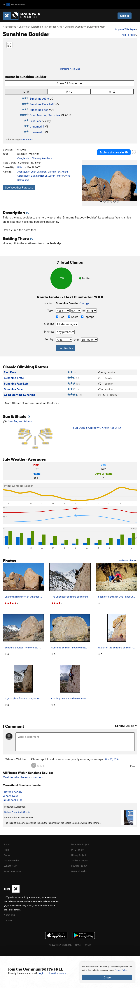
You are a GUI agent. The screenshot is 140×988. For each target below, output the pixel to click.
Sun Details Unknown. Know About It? (97, 427)
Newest (26, 777)
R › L (69, 91)
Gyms (7, 855)
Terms (78, 944)
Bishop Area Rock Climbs (17, 812)
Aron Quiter (23, 171)
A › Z (112, 91)
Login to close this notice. (52, 973)
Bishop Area (55, 26)
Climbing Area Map (70, 68)
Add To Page (129, 34)
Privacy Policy (121, 970)
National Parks (79, 871)
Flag (132, 766)
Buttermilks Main (96, 26)
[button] (85, 183)
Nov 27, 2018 (112, 759)
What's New (10, 795)
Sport (73, 316)
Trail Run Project (79, 860)
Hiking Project (78, 855)
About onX (9, 914)
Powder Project (79, 865)
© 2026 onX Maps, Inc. (60, 944)
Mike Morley (54, 171)
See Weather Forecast (19, 187)
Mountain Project (80, 844)
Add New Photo (127, 560)
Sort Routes (26, 139)
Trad (60, 316)
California (24, 26)
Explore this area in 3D (113, 152)
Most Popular (11, 777)
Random (38, 777)
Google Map (23, 158)
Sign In (124, 15)
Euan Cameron (38, 171)
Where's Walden (15, 759)
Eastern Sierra (39, 26)
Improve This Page (126, 29)
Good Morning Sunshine (44, 115)
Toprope (87, 316)
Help (6, 849)
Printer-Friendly (12, 791)
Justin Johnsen (56, 175)
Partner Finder (11, 860)
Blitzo (20, 167)
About (7, 844)
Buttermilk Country (75, 26)
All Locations (9, 26)
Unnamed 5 (36, 132)
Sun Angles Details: (35, 434)
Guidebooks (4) (12, 799)
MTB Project (77, 849)
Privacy (87, 944)
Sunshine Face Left (41, 104)
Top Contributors (12, 871)
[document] (107, 972)
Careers (8, 920)
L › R (26, 91)
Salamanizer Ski (39, 175)
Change (84, 303)
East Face (35, 121)
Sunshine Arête (39, 98)
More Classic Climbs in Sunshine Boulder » (32, 403)
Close (107, 977)
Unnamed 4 (36, 126)
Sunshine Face (38, 109)
